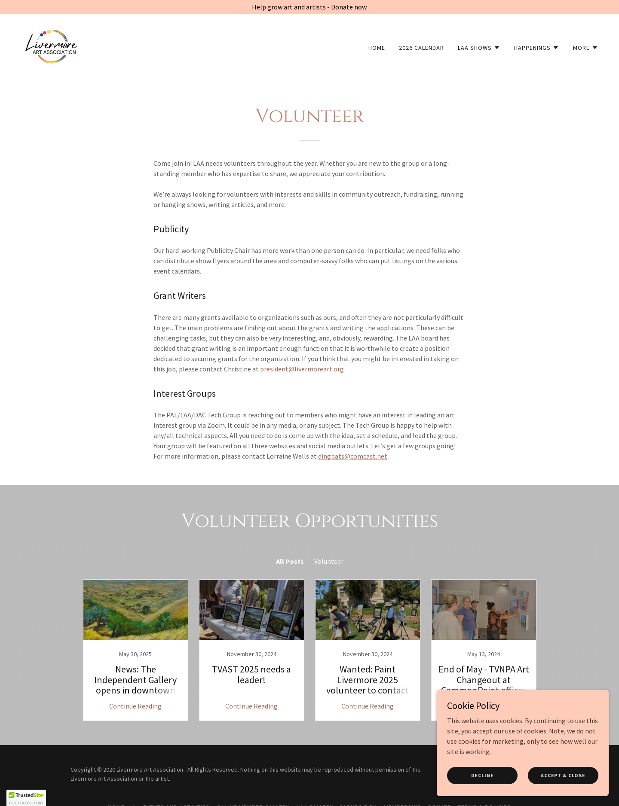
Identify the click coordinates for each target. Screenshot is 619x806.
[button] (479, 48)
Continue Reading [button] (135, 706)
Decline (482, 775)
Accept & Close (563, 775)
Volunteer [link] (328, 561)
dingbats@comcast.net (352, 456)
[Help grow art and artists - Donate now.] (309, 7)
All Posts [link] (290, 561)
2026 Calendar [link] (421, 48)
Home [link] (376, 48)
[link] (51, 45)
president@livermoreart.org (302, 369)
